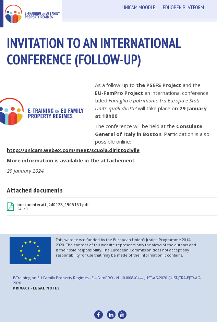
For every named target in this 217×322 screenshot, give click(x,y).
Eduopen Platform (183, 7)
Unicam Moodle (138, 7)
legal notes (46, 288)
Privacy (21, 288)
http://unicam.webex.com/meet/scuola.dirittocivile (73, 150)
